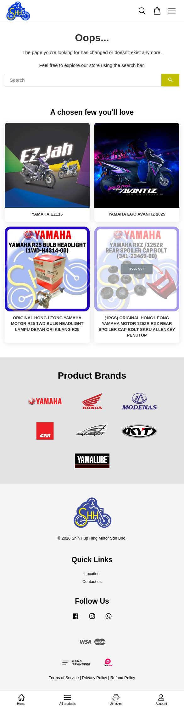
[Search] (83, 80)
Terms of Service (64, 677)
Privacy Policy (94, 677)
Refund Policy (122, 677)
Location (91, 573)
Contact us (92, 581)
